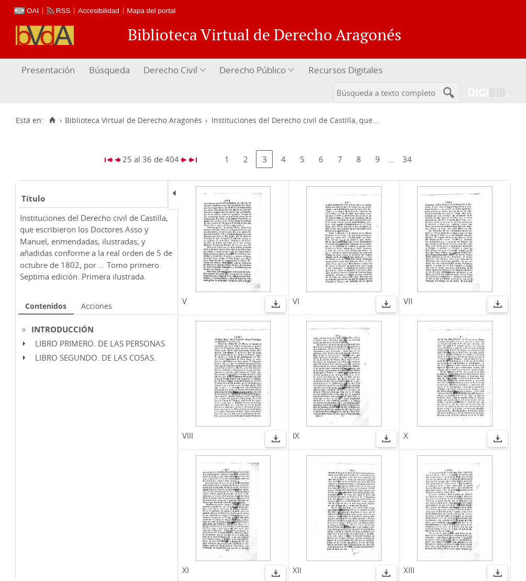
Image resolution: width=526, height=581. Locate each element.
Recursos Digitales (345, 70)
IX (296, 435)
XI (185, 570)
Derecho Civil (170, 70)
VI (296, 301)
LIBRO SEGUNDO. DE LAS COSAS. (95, 357)
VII (408, 301)
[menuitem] (49, 70)
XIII (409, 570)
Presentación (48, 70)
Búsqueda (109, 70)
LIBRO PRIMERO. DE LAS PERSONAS (100, 343)
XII (297, 570)
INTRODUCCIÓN (62, 329)
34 (407, 159)
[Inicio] (52, 120)
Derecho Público (252, 70)
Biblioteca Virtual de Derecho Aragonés (133, 120)
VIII (187, 435)
